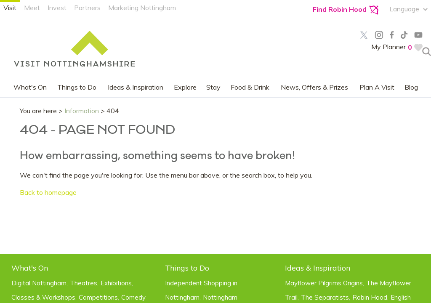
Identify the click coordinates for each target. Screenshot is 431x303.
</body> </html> (215, 151)
